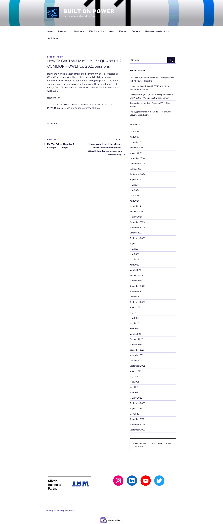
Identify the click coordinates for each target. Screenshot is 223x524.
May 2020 (134, 414)
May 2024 (134, 195)
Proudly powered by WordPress (60, 510)
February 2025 (136, 147)
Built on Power (89, 11)
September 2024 (137, 174)
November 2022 (137, 291)
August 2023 (136, 243)
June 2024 (134, 190)
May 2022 (134, 323)
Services (79, 31)
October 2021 (136, 360)
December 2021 (137, 350)
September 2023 (137, 238)
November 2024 (137, 163)
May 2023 (134, 259)
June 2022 (134, 318)
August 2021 (135, 371)
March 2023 (135, 270)
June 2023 (134, 254)
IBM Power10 (97, 31)
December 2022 (137, 286)
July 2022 (134, 312)
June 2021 (134, 382)
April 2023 (134, 264)
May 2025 (134, 131)
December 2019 (137, 419)
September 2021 (137, 366)
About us (63, 31)
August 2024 (136, 179)
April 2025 (134, 137)
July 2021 (134, 376)
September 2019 (137, 429)
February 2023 (136, 275)
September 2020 (137, 403)
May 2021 (134, 387)
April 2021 (134, 392)
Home (49, 31)
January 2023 (136, 280)
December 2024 (137, 158)
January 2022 (136, 344)
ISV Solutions (54, 38)
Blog (111, 31)
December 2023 (137, 222)
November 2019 (137, 424)
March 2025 (135, 142)
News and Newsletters (157, 31)
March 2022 (135, 334)
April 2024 (134, 201)
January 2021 (136, 398)
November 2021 (137, 355)
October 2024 (136, 169)
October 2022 (136, 296)
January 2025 (136, 153)
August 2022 (135, 307)
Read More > (53, 97)
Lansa (96, 108)
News (54, 124)
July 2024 (134, 185)
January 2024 (136, 217)
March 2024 (135, 206)
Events (136, 31)
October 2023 (136, 232)
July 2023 (134, 249)
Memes (122, 31)
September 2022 (137, 302)
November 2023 (137, 227)
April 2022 (134, 328)
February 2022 (136, 339)
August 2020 (136, 408)
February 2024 (136, 211)
